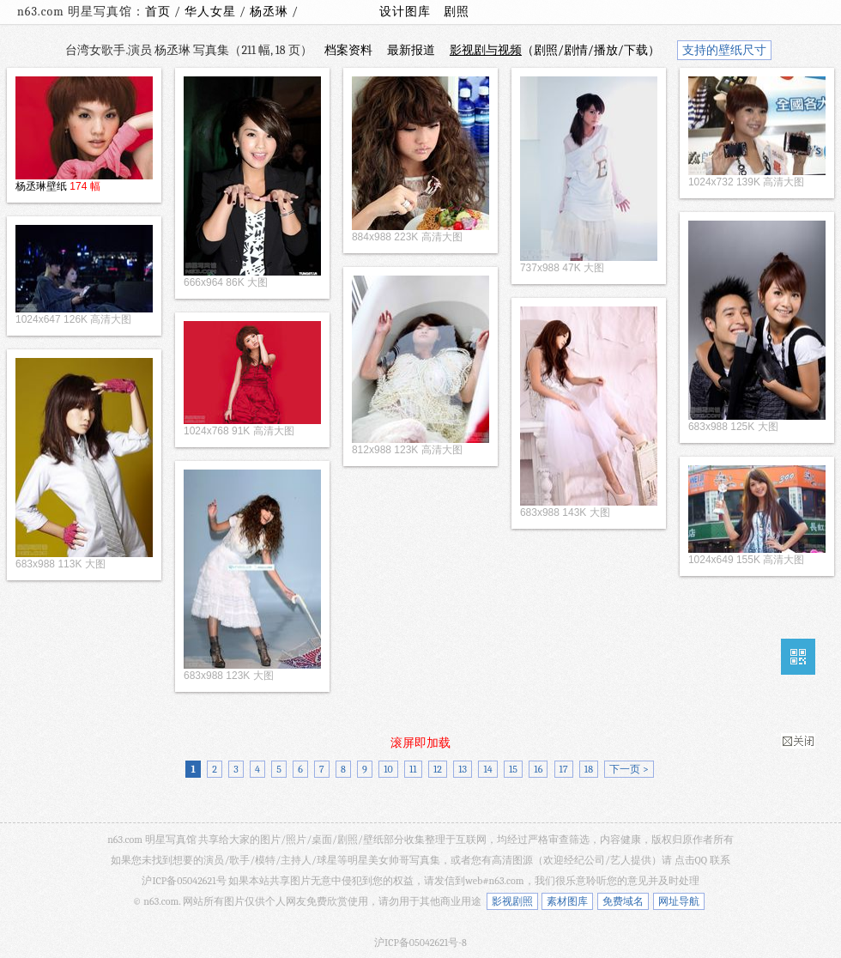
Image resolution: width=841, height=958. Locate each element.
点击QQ (691, 860)
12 (437, 769)
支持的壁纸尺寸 (724, 50)
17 (564, 769)
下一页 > (628, 769)
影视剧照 (512, 901)
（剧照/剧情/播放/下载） (555, 50)
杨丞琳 (271, 11)
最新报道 (411, 50)
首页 (158, 11)
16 (538, 769)
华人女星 (212, 11)
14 (487, 769)
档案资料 (348, 50)
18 (588, 769)
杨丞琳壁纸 (41, 186)
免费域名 (623, 901)
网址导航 (678, 901)
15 (513, 769)
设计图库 (405, 11)
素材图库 (567, 901)
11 (413, 769)
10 (388, 769)
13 (462, 769)
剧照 (456, 11)
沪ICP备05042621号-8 (420, 943)
